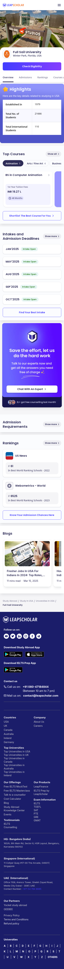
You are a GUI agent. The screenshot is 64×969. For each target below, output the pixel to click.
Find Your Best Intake (32, 312)
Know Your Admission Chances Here (32, 515)
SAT (36, 810)
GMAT (37, 820)
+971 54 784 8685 (31, 888)
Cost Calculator (12, 798)
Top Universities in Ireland (14, 773)
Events (7, 814)
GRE (36, 817)
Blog (6, 802)
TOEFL (37, 806)
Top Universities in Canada (14, 760)
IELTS (7, 823)
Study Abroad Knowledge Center (14, 808)
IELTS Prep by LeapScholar (41, 792)
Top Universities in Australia (14, 767)
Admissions (25, 77)
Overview (8, 77)
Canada (8, 729)
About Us (39, 721)
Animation (13, 163)
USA (6, 721)
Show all (54, 153)
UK (5, 725)
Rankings (42, 77)
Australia (9, 733)
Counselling (10, 827)
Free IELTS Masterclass (17, 790)
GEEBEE (8, 909)
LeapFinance (41, 786)
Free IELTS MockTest (15, 786)
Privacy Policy (12, 915)
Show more (52, 236)
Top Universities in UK (16, 754)
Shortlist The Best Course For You (32, 215)
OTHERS (53, 957)
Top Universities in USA (17, 751)
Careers (38, 725)
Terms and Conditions (16, 919)
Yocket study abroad (15, 905)
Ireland (7, 738)
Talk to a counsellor (15, 794)
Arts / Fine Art (36, 163)
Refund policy (11, 923)
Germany (9, 742)
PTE (36, 813)
